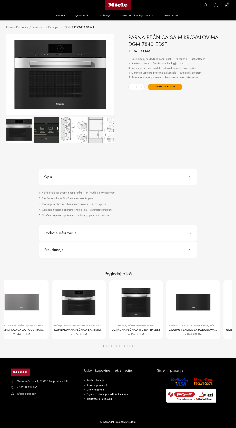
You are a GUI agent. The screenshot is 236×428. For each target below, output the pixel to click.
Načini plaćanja (95, 380)
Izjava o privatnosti (97, 385)
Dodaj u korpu (165, 86)
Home (9, 27)
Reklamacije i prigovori (99, 399)
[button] (103, 346)
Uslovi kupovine (95, 390)
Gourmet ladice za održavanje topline (27, 325)
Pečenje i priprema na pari (78, 325)
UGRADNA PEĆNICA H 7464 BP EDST (146, 330)
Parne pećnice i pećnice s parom (38, 27)
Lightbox (109, 40)
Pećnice (133, 325)
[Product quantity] (136, 87)
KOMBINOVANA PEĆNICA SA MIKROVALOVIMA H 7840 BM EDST (106, 330)
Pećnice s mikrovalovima (105, 325)
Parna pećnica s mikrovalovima (54, 27)
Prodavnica (22, 27)
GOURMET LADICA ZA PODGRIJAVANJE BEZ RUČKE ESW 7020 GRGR (52, 330)
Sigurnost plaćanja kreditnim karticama (107, 394)
